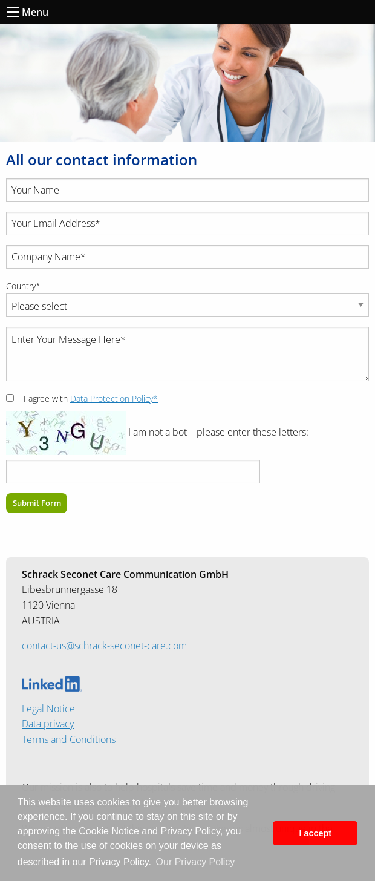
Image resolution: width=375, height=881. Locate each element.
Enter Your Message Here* (187, 354)
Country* (23, 286)
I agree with (91, 398)
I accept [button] (315, 833)
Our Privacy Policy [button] (195, 862)
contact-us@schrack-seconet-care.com (104, 645)
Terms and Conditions (69, 739)
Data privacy (48, 723)
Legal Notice (48, 708)
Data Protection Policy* (114, 398)
